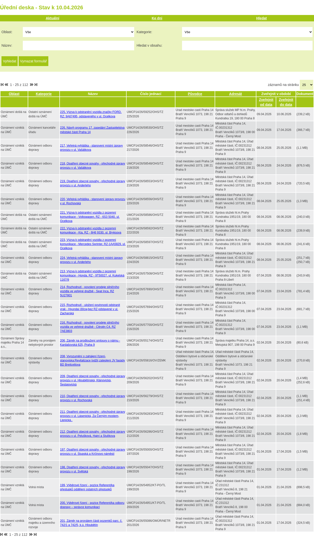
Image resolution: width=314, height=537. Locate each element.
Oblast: (6, 32)
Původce (195, 94)
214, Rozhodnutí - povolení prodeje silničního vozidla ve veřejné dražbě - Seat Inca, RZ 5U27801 (89, 291)
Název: (6, 45)
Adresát (235, 94)
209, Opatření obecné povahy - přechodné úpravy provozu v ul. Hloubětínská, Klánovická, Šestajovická (92, 380)
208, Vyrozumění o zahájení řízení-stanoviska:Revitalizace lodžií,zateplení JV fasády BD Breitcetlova (92, 360)
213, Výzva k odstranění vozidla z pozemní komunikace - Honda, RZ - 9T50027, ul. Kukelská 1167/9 (92, 275)
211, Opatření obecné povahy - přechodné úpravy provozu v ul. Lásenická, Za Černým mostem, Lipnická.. (92, 416)
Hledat (261, 18)
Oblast (14, 94)
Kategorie (44, 94)
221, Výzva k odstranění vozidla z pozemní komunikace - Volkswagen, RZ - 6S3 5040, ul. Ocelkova (90, 217)
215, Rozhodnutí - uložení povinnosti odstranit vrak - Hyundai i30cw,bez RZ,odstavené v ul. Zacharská (90, 309)
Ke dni (157, 18)
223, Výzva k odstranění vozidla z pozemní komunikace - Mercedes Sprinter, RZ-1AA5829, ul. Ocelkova (93, 244)
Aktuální (52, 18)
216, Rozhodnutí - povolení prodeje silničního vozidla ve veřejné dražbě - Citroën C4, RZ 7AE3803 (89, 327)
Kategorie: (144, 32)
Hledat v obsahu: (149, 45)
